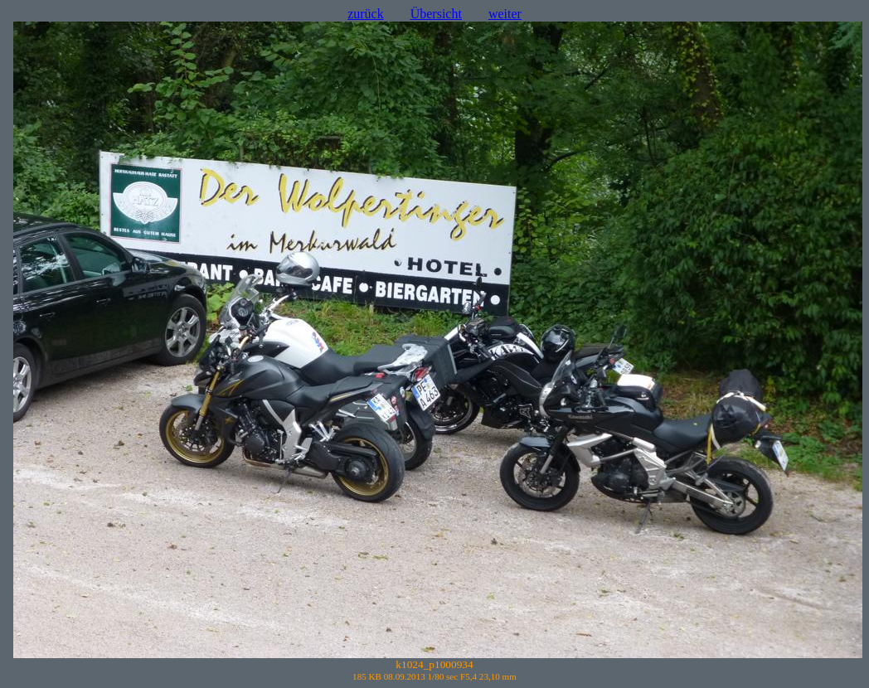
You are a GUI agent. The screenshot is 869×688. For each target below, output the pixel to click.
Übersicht (436, 14)
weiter (505, 14)
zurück (365, 14)
